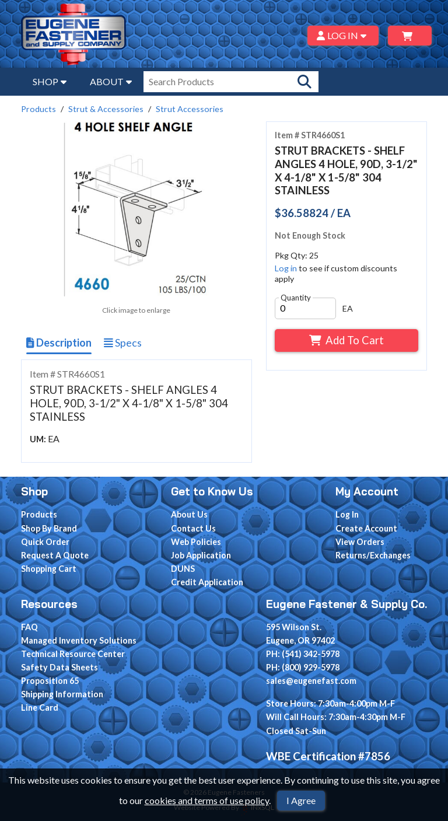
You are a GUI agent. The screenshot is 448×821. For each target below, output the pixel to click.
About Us (189, 514)
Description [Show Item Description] (59, 342)
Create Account (366, 528)
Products (38, 109)
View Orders (359, 542)
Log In (347, 514)
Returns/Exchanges (373, 555)
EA (347, 308)
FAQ (29, 627)
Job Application (201, 555)
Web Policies (196, 542)
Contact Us (193, 528)
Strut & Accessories (106, 109)
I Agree (301, 800)
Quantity (296, 297)
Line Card (39, 707)
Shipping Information (62, 694)
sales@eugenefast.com (311, 681)
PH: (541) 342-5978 (303, 654)
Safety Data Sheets (59, 667)
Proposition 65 (50, 681)
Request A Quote (55, 555)
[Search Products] (305, 82)
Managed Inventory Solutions (78, 640)
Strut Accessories (189, 109)
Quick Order (45, 542)
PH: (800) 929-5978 (303, 667)
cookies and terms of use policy (207, 800)
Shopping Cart (48, 569)
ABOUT (111, 81)
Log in (286, 268)
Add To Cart (346, 340)
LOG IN (343, 35)
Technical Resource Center (73, 654)
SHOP (49, 81)
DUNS (183, 569)
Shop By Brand (49, 528)
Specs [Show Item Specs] (123, 342)
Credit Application (207, 582)
